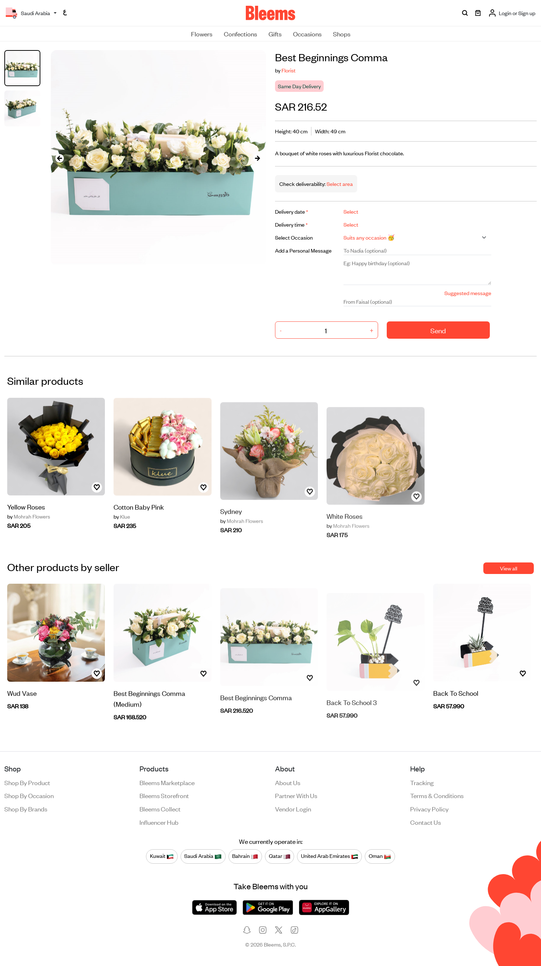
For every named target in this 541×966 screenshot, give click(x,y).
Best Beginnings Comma (256, 719)
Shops (341, 33)
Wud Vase (22, 698)
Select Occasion (294, 237)
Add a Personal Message (303, 250)
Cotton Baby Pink (139, 529)
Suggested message (467, 293)
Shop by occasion (29, 795)
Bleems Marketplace (167, 782)
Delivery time (291, 224)
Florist (288, 70)
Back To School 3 (352, 720)
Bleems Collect (160, 808)
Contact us (425, 822)
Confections (240, 33)
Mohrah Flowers (28, 522)
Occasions (307, 33)
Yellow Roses (26, 511)
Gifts (275, 33)
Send (438, 330)
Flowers (201, 33)
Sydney (231, 533)
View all (508, 568)
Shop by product (27, 782)
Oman (380, 856)
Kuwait (162, 856)
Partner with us (296, 795)
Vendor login (293, 808)
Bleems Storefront (164, 795)
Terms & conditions (437, 795)
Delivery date (291, 211)
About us (287, 782)
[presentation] (59, 158)
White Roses (345, 533)
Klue (122, 539)
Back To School (455, 698)
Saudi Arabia (203, 856)
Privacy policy (429, 808)
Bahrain (245, 856)
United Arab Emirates (329, 856)
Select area (339, 183)
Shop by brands (25, 808)
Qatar (280, 856)
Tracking (422, 782)
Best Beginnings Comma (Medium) (149, 721)
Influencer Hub (158, 822)
